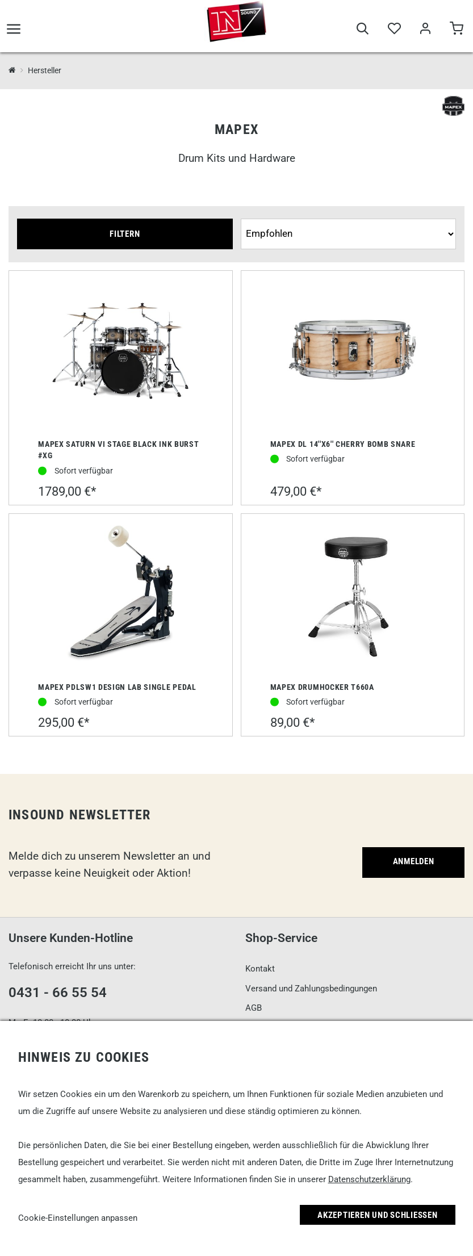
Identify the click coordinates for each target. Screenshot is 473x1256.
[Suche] (362, 35)
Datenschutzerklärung (369, 1179)
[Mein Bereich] (425, 35)
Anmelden (413, 861)
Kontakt (260, 969)
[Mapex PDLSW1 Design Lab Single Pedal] (120, 594)
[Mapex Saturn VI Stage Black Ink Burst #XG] (120, 352)
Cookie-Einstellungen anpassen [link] (77, 1218)
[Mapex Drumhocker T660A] (352, 594)
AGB (253, 1008)
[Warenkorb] (456, 35)
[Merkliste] (393, 35)
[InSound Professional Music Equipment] (12, 71)
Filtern (125, 234)
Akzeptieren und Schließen (377, 1215)
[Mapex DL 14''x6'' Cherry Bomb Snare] (352, 352)
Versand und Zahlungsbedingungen (311, 988)
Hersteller (44, 70)
